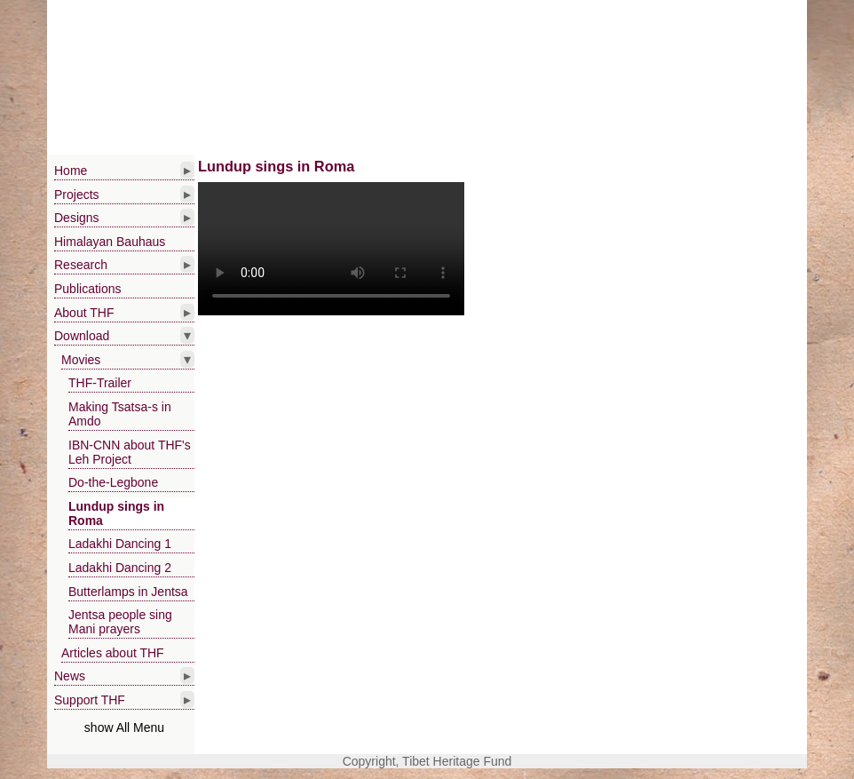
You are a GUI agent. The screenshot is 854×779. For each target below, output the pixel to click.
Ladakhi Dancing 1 (119, 544)
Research (80, 265)
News (69, 676)
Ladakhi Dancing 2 (119, 567)
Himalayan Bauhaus (109, 241)
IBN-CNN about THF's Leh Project (129, 452)
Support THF (89, 700)
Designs (76, 218)
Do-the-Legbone (113, 482)
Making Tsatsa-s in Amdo (119, 414)
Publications (88, 289)
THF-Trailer (99, 383)
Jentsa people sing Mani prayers (120, 622)
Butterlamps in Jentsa (128, 591)
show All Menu (124, 727)
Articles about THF (112, 653)
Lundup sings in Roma (116, 513)
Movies (80, 360)
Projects (76, 194)
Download (81, 336)
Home (70, 170)
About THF (84, 313)
